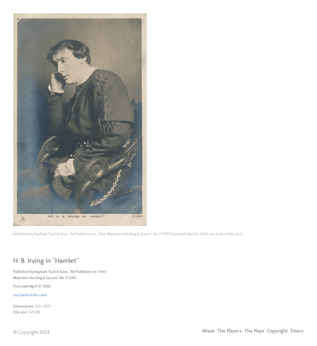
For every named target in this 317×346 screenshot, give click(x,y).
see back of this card (29, 295)
